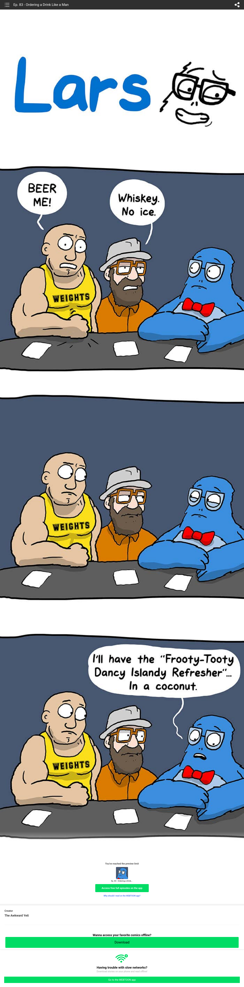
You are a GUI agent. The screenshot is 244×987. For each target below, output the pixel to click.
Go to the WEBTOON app (122, 979)
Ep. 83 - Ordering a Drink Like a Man (41, 5)
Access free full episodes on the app (122, 888)
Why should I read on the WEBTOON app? (122, 896)
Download (121, 942)
